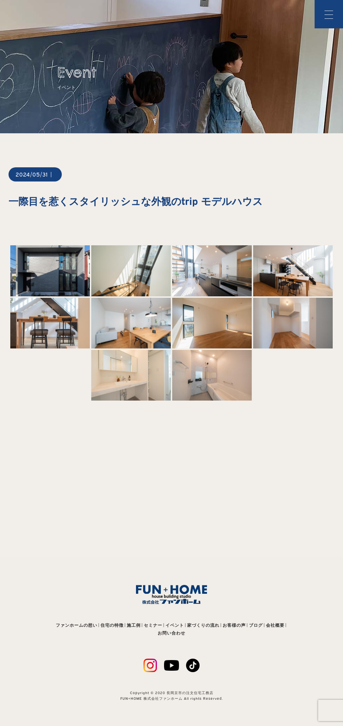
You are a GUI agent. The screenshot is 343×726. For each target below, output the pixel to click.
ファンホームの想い (76, 625)
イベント (174, 625)
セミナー (153, 625)
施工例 (134, 625)
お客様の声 (234, 625)
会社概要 (275, 625)
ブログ (256, 625)
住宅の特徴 (112, 625)
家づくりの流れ (203, 625)
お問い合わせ (171, 633)
